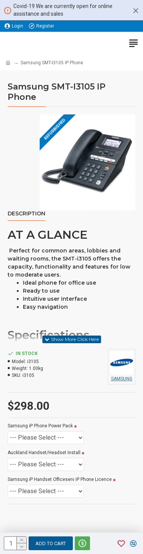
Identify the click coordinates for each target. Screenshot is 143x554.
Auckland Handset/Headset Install (44, 452)
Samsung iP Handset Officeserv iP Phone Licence (60, 479)
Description (26, 213)
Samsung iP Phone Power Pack (40, 426)
